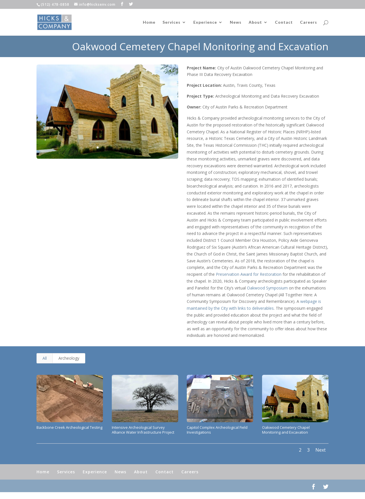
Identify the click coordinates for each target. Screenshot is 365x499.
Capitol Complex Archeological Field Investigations (217, 430)
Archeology (68, 358)
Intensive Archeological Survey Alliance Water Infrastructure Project (143, 430)
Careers (308, 22)
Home (149, 22)
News (236, 22)
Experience (205, 22)
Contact (284, 22)
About (255, 22)
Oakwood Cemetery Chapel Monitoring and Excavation (286, 430)
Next (320, 450)
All (44, 358)
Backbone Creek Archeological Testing (69, 427)
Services (172, 22)
